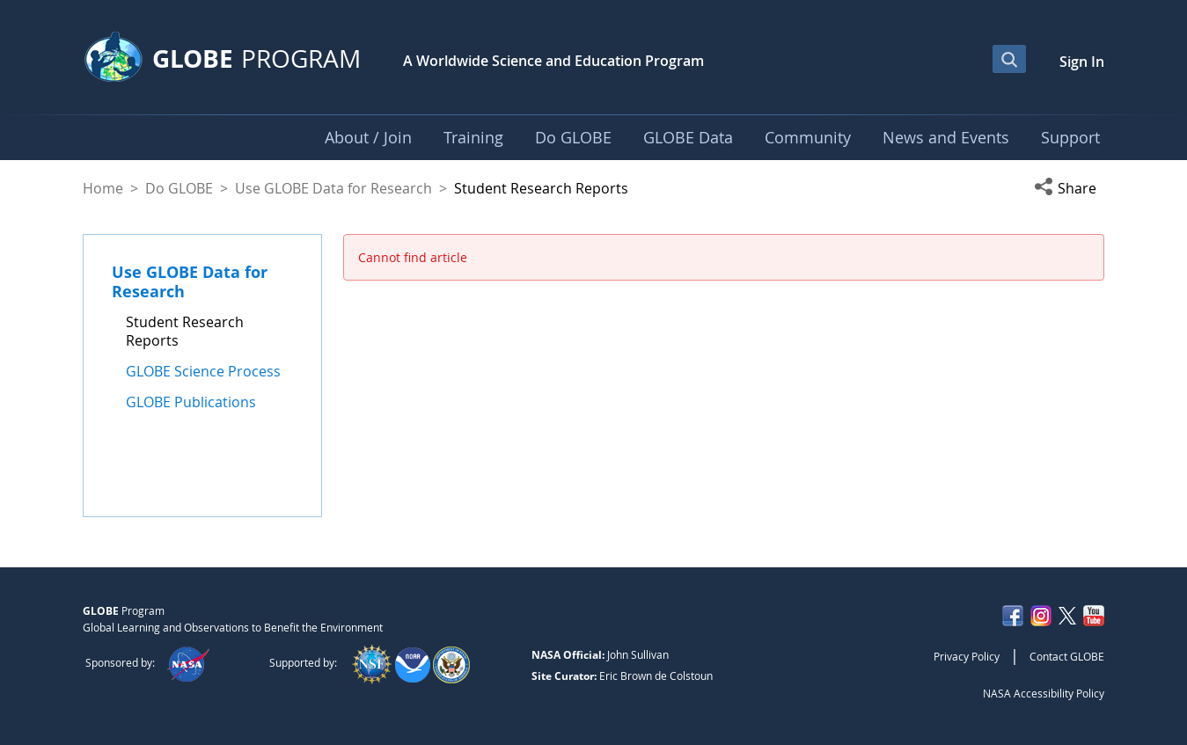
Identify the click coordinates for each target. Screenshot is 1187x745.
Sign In (1081, 61)
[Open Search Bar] (1009, 59)
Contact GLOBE (1066, 656)
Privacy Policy (967, 656)
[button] (1069, 188)
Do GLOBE (179, 188)
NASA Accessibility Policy (1043, 693)
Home (103, 188)
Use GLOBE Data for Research (333, 188)
